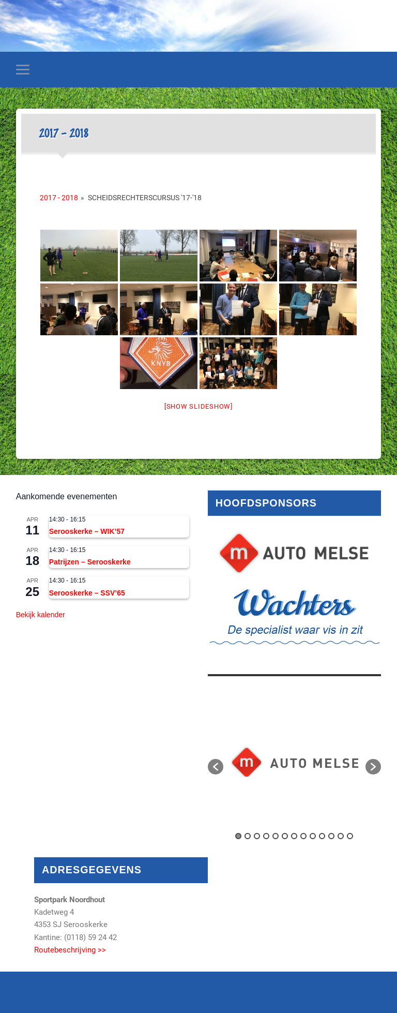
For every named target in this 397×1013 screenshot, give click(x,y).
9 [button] (313, 836)
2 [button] (248, 836)
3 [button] (257, 836)
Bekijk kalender (40, 614)
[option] (294, 762)
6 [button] (285, 836)
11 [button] (331, 836)
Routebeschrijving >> (70, 950)
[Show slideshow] (198, 406)
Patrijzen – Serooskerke (90, 562)
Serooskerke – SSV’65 (87, 593)
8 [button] (303, 836)
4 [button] (266, 836)
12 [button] (341, 836)
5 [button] (275, 836)
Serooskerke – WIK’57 (87, 531)
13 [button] (350, 836)
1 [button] (238, 836)
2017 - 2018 (59, 197)
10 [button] (322, 836)
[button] (215, 766)
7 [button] (294, 836)
